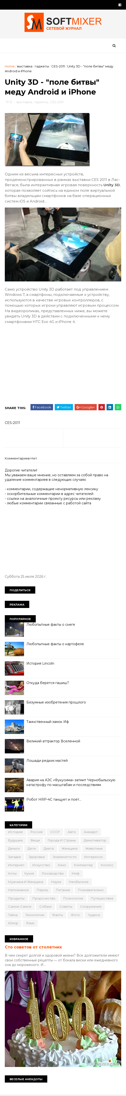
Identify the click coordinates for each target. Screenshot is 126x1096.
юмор (13, 923)
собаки (45, 906)
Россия (36, 832)
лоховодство (53, 873)
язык (30, 923)
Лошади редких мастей (47, 760)
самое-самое (19, 906)
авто (72, 832)
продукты (16, 898)
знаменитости (64, 857)
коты (12, 873)
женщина (70, 848)
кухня (29, 873)
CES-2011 (58, 66)
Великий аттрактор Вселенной (53, 741)
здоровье (37, 857)
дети (32, 848)
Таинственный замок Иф (47, 722)
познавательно (91, 890)
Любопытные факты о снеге (50, 624)
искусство (41, 865)
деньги (14, 848)
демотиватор (95, 840)
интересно (93, 857)
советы (66, 906)
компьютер (83, 865)
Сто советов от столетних (33, 947)
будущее (15, 840)
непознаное (18, 890)
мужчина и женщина (25, 882)
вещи (35, 840)
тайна (13, 915)
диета (49, 848)
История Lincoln (40, 663)
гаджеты (42, 66)
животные (94, 848)
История (15, 832)
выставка (24, 66)
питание (63, 890)
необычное (79, 882)
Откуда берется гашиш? (47, 683)
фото (75, 915)
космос (107, 865)
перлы (42, 890)
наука (56, 882)
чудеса (94, 915)
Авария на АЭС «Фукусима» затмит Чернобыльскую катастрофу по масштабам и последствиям (70, 782)
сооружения (90, 906)
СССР (55, 832)
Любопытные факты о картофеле (55, 644)
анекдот (91, 832)
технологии (34, 915)
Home (10, 66)
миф (75, 873)
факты (57, 915)
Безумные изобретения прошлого (56, 702)
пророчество (43, 898)
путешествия (102, 898)
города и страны (62, 840)
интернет (16, 865)
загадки (14, 857)
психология (73, 898)
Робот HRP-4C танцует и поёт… (53, 799)
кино (62, 865)
